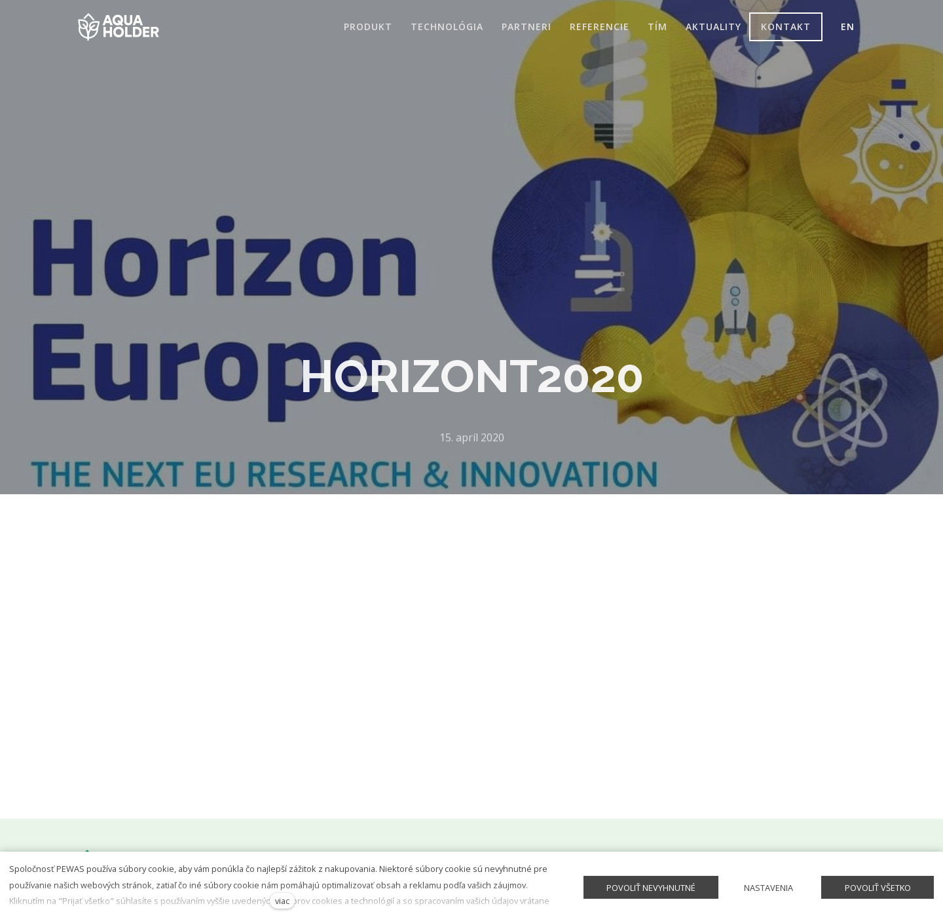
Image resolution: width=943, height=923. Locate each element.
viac (282, 901)
